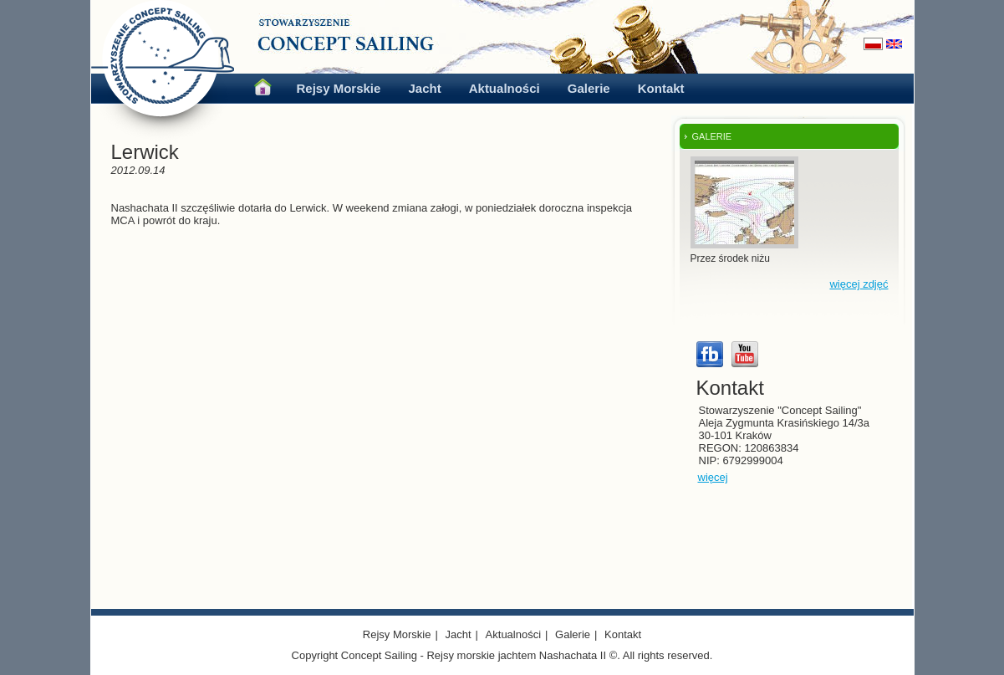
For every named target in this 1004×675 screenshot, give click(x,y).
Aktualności (504, 88)
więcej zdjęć (858, 284)
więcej (713, 477)
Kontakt (661, 88)
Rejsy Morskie (339, 88)
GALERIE (712, 136)
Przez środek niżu (730, 258)
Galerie (589, 88)
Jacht (424, 88)
